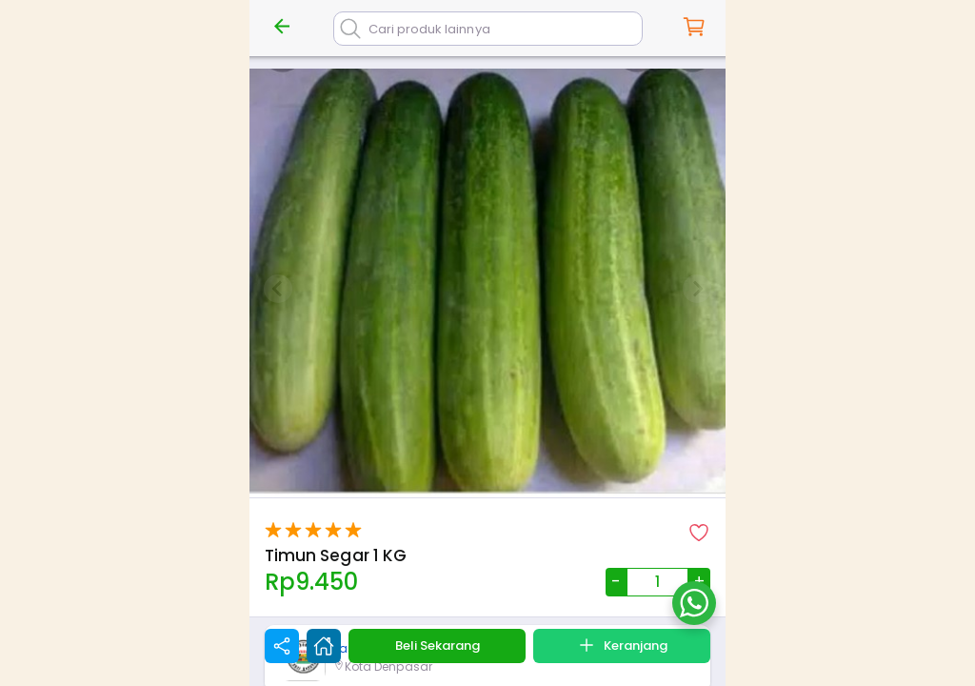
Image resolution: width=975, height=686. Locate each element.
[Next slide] (697, 288)
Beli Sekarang (437, 645)
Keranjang (621, 645)
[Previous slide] (278, 288)
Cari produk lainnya (429, 29)
